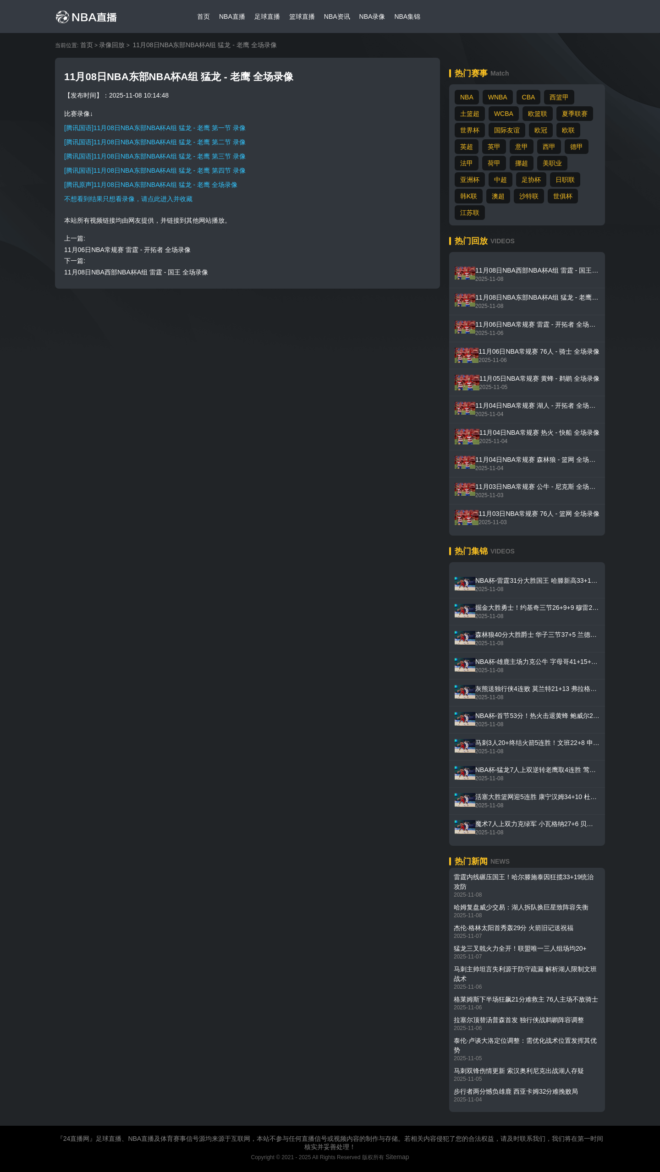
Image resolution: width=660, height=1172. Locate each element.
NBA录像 (372, 16)
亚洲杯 (469, 179)
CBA (528, 97)
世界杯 (469, 130)
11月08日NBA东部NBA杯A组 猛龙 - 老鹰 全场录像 (204, 45)
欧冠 (540, 130)
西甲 (549, 146)
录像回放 (112, 45)
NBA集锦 (407, 16)
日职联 (565, 179)
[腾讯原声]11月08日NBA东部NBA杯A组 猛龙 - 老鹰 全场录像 (150, 184)
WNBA (497, 97)
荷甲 (494, 163)
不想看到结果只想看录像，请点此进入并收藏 (128, 199)
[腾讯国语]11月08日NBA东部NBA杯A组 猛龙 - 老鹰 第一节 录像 (155, 127)
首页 (203, 16)
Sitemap (397, 1157)
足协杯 (531, 179)
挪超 (521, 163)
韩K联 (468, 196)
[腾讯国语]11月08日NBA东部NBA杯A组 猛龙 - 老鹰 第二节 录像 (155, 142)
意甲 (521, 146)
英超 (466, 146)
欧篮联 (537, 113)
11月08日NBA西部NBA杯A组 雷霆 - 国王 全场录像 (136, 272)
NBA (466, 97)
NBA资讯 (337, 16)
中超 (500, 179)
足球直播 (267, 16)
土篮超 (469, 113)
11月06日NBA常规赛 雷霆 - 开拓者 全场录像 (127, 249)
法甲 (466, 163)
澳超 (498, 196)
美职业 (552, 163)
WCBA (503, 113)
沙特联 (529, 196)
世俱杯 (562, 196)
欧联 (568, 130)
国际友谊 (507, 130)
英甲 (494, 146)
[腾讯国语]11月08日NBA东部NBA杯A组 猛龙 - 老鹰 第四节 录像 (155, 170)
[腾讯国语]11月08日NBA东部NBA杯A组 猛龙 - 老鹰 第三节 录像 (155, 156)
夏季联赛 (575, 113)
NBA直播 (232, 16)
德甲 (576, 146)
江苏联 (469, 212)
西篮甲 (559, 97)
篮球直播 (302, 16)
